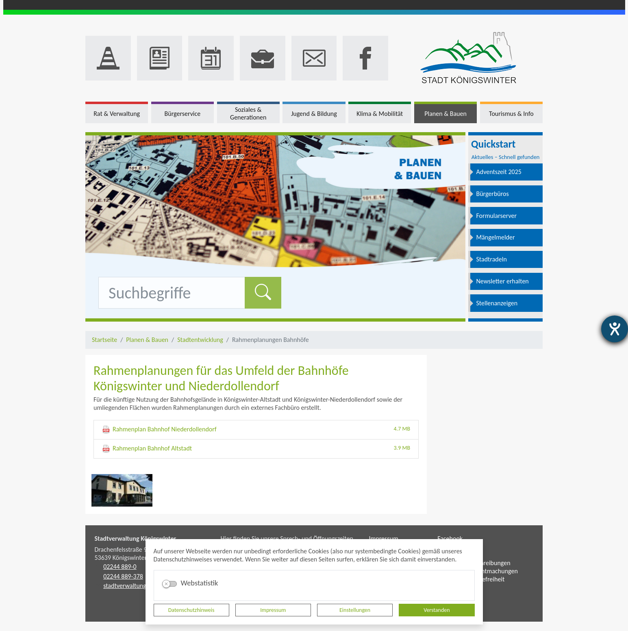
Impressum (273, 610)
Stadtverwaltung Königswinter (135, 538)
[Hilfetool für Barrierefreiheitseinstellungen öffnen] (614, 329)
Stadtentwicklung (200, 340)
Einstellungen (354, 610)
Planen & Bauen (147, 340)
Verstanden (437, 610)
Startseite (104, 340)
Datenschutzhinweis (191, 610)
